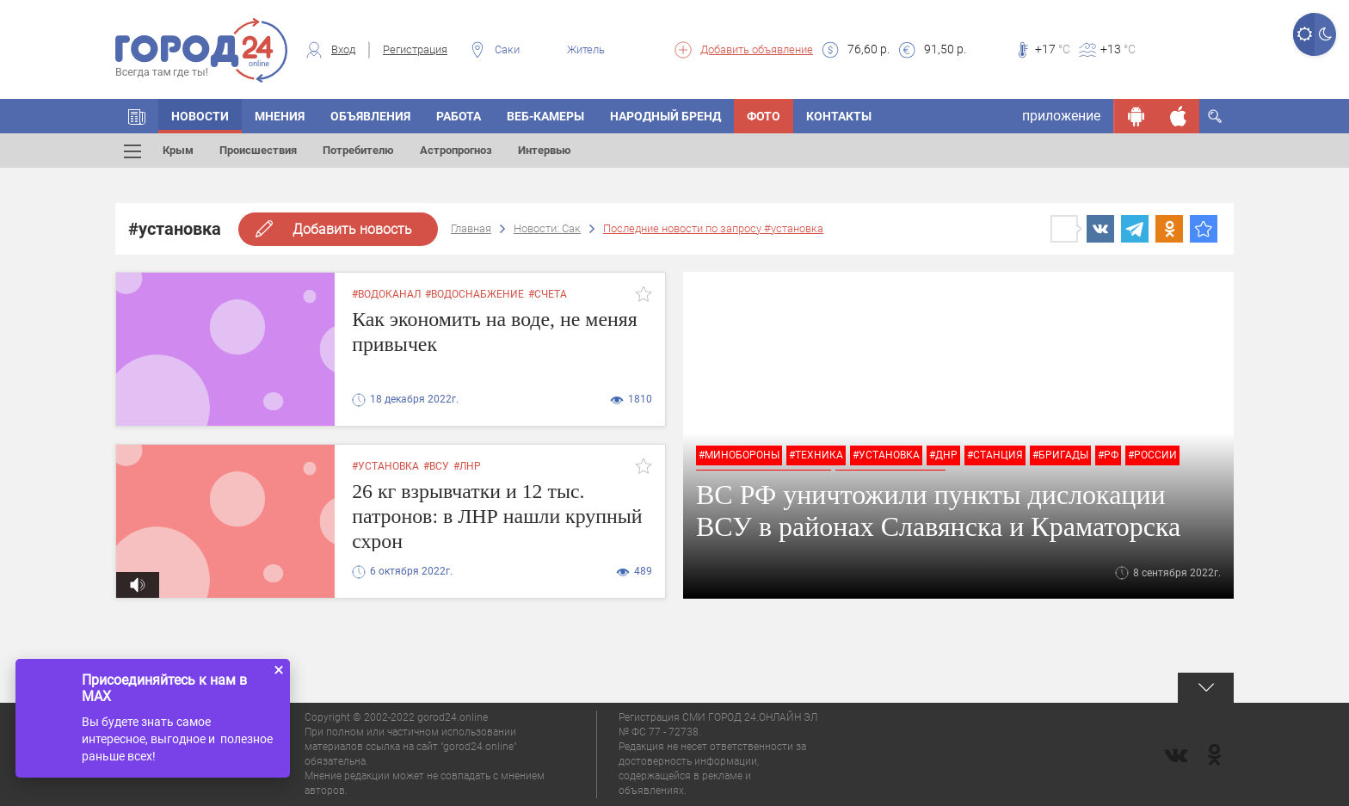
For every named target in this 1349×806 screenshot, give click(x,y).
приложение (1061, 116)
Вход (343, 49)
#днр (943, 455)
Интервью (544, 150)
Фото (763, 116)
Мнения (280, 116)
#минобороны (739, 455)
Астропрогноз (456, 150)
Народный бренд (665, 116)
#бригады (1060, 455)
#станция (995, 455)
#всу (436, 466)
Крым (178, 150)
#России (1152, 455)
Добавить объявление (756, 49)
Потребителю (358, 150)
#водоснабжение (474, 294)
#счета (547, 294)
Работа (458, 116)
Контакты (839, 116)
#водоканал (386, 294)
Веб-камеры (545, 116)
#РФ (1108, 455)
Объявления (370, 116)
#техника (816, 455)
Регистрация (415, 49)
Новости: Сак (547, 228)
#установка (886, 455)
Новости (200, 116)
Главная (471, 228)
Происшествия (258, 150)
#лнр (467, 466)
